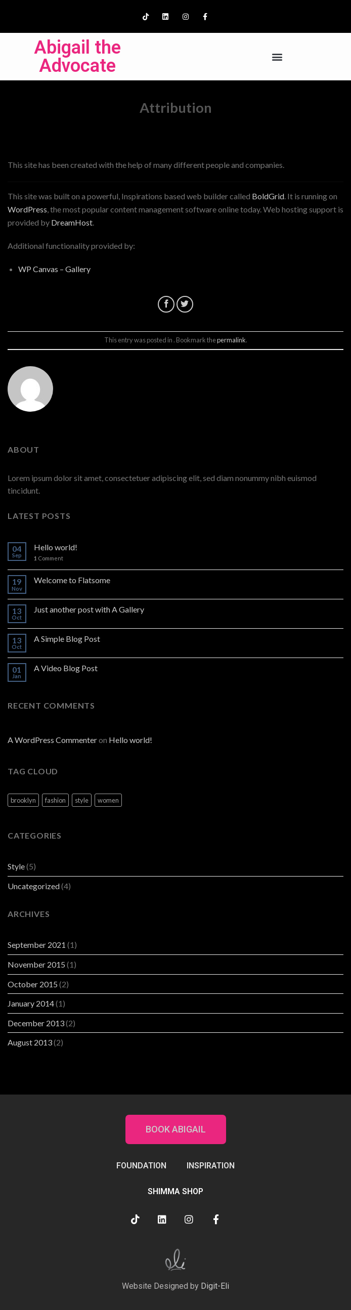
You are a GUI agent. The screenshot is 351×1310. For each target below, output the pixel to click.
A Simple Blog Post (67, 638)
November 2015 (36, 964)
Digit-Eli (215, 1286)
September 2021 (37, 944)
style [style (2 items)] (82, 800)
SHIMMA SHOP (175, 1191)
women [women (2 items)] (108, 800)
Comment (48, 558)
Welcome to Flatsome (72, 580)
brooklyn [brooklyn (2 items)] (23, 800)
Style (16, 866)
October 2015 (33, 984)
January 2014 (31, 1003)
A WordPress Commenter (52, 740)
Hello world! (55, 547)
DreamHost (72, 222)
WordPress (27, 209)
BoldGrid (268, 196)
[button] (277, 56)
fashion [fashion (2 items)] (55, 800)
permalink (231, 340)
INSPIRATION (211, 1165)
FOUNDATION (141, 1165)
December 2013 (36, 1023)
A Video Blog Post (66, 668)
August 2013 (30, 1042)
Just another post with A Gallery (89, 609)
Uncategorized (34, 886)
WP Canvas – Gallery (54, 269)
